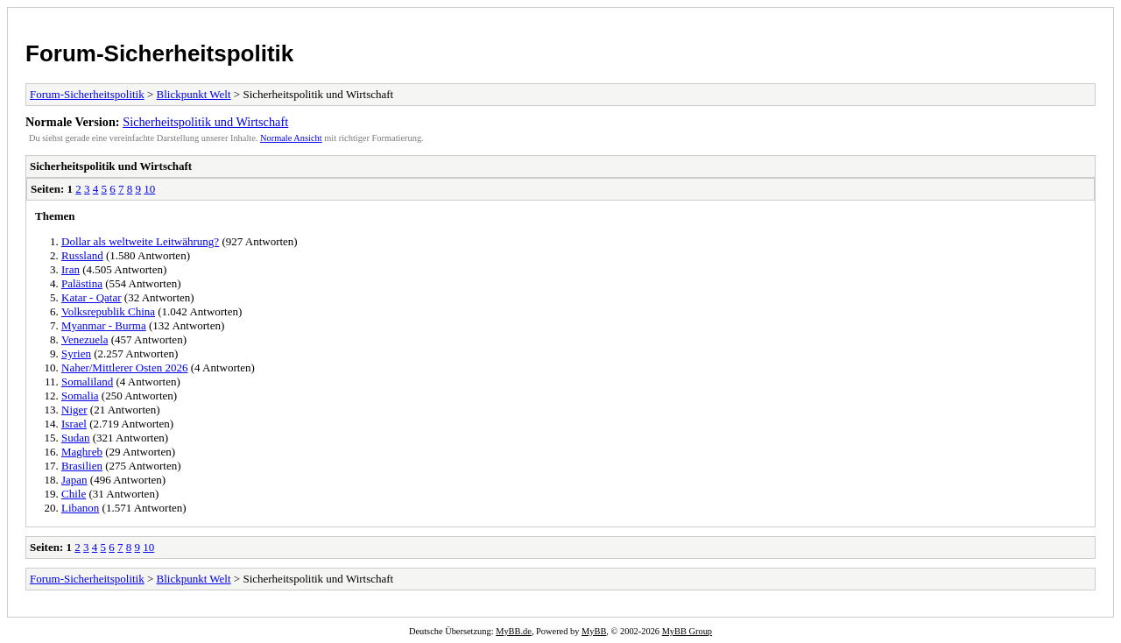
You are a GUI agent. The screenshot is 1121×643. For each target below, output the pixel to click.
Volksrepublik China (108, 311)
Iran (70, 269)
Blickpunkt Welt (194, 94)
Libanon (80, 507)
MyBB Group (687, 631)
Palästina (81, 283)
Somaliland (87, 381)
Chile (73, 493)
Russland (82, 255)
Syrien (76, 353)
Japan (74, 479)
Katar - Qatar (91, 297)
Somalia (80, 395)
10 (149, 188)
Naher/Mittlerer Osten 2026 (124, 367)
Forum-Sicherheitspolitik (159, 53)
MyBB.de (514, 631)
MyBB (594, 631)
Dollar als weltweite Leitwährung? (140, 241)
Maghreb (81, 451)
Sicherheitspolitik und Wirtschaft (205, 122)
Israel (74, 423)
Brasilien (81, 465)
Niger (74, 409)
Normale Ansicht (291, 138)
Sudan (75, 437)
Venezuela (84, 339)
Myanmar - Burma (103, 325)
